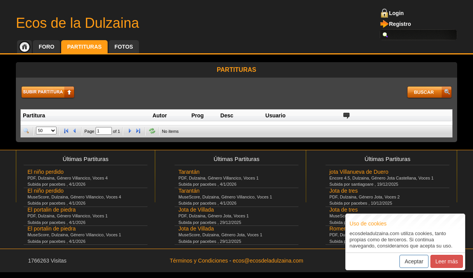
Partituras (84, 47)
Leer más (446, 261)
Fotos (124, 47)
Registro (400, 24)
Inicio (24, 46)
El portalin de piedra (51, 210)
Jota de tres (343, 191)
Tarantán (188, 172)
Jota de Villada (196, 210)
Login (396, 13)
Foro (46, 47)
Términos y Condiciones (199, 261)
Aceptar (413, 261)
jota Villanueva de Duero (358, 172)
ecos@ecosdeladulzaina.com (268, 261)
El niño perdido (45, 172)
